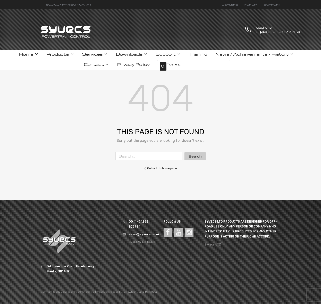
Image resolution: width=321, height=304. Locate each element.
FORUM (251, 4)
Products (60, 54)
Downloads (132, 54)
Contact (96, 64)
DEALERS (230, 4)
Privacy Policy (133, 64)
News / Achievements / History (254, 54)
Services (95, 54)
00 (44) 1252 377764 (264, 32)
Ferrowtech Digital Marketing (140, 291)
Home (28, 54)
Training (198, 54)
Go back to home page (160, 168)
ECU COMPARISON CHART (69, 4)
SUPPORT (272, 4)
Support (168, 54)
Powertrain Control (83, 291)
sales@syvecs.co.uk (144, 234)
